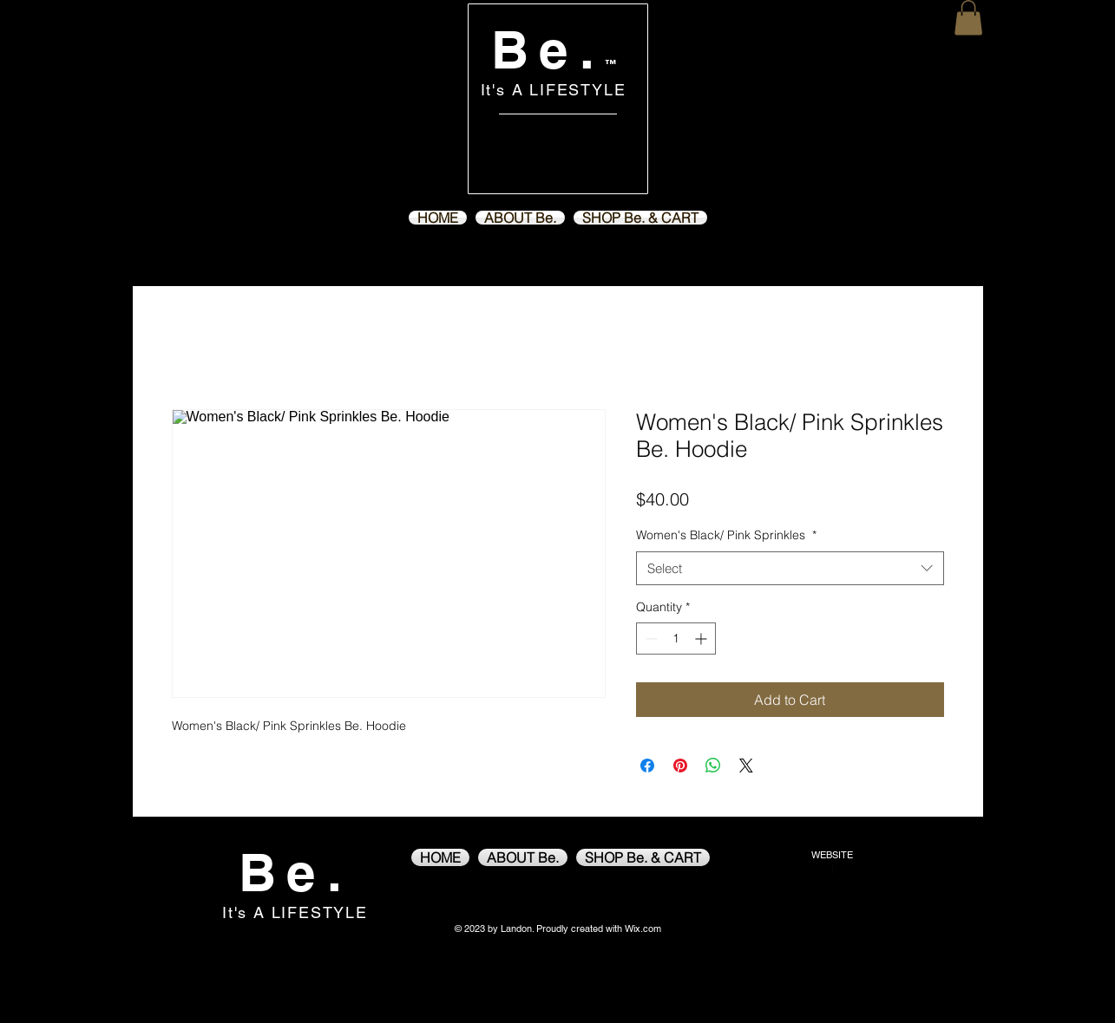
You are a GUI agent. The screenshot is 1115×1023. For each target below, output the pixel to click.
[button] (968, 18)
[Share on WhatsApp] (713, 765)
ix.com (647, 928)
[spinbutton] (676, 638)
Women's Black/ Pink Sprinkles (726, 535)
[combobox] (790, 568)
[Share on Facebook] (647, 765)
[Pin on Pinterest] (680, 765)
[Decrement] (649, 638)
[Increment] (702, 638)
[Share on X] (746, 765)
